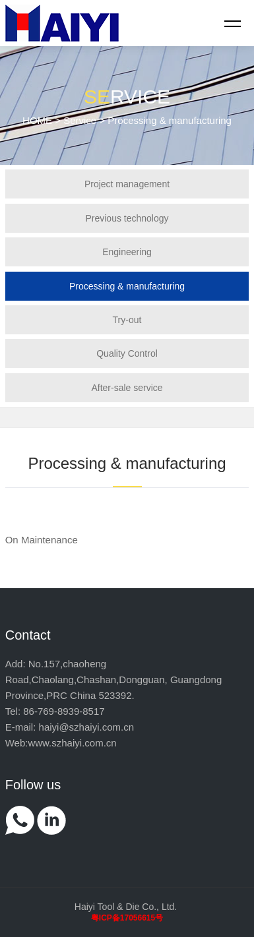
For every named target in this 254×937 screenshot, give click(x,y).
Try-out (127, 320)
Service (79, 120)
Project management (127, 184)
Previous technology (126, 218)
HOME (37, 120)
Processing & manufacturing (127, 286)
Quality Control (127, 353)
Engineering (127, 252)
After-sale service (126, 387)
